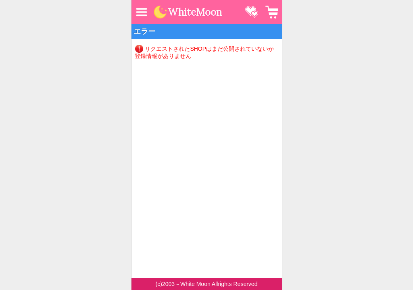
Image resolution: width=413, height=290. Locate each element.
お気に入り (252, 12)
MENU (141, 12)
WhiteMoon (195, 12)
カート (272, 12)
